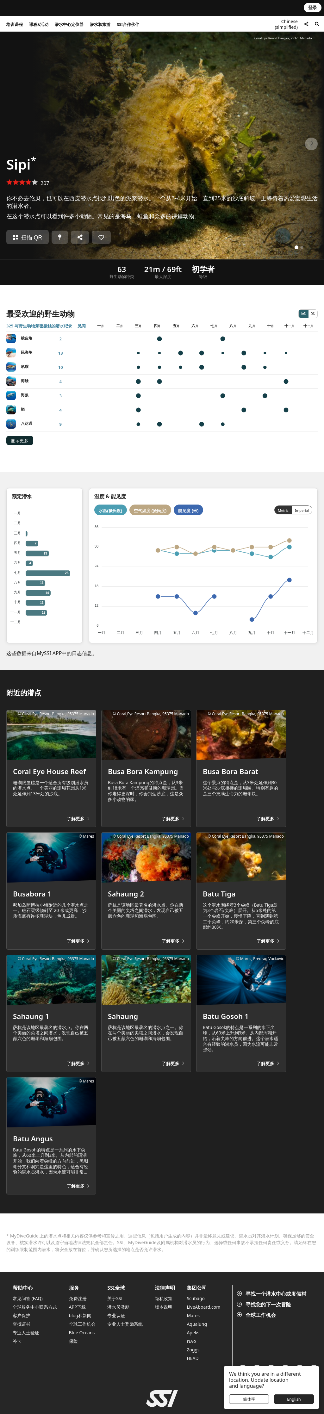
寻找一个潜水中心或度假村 (272, 1293)
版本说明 (163, 1307)
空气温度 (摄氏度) (150, 510)
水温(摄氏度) (110, 510)
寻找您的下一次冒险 (264, 1304)
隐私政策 (163, 1298)
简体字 (249, 1399)
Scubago (196, 1298)
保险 (73, 1341)
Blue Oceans (82, 1333)
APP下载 (77, 1307)
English (294, 1399)
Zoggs (193, 1350)
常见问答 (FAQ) (28, 1298)
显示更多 (19, 440)
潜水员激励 (118, 1307)
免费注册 (78, 1298)
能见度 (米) (188, 510)
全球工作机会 (257, 1315)
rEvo (191, 1341)
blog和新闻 (80, 1315)
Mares (193, 1315)
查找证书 (21, 1324)
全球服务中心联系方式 (35, 1307)
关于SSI (114, 1298)
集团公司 (197, 1288)
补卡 (17, 1341)
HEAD (192, 1358)
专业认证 (116, 1315)
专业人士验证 (26, 1333)
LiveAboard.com (203, 1307)
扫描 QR (27, 237)
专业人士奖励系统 (125, 1324)
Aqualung (197, 1324)
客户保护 (21, 1315)
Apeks (193, 1333)
